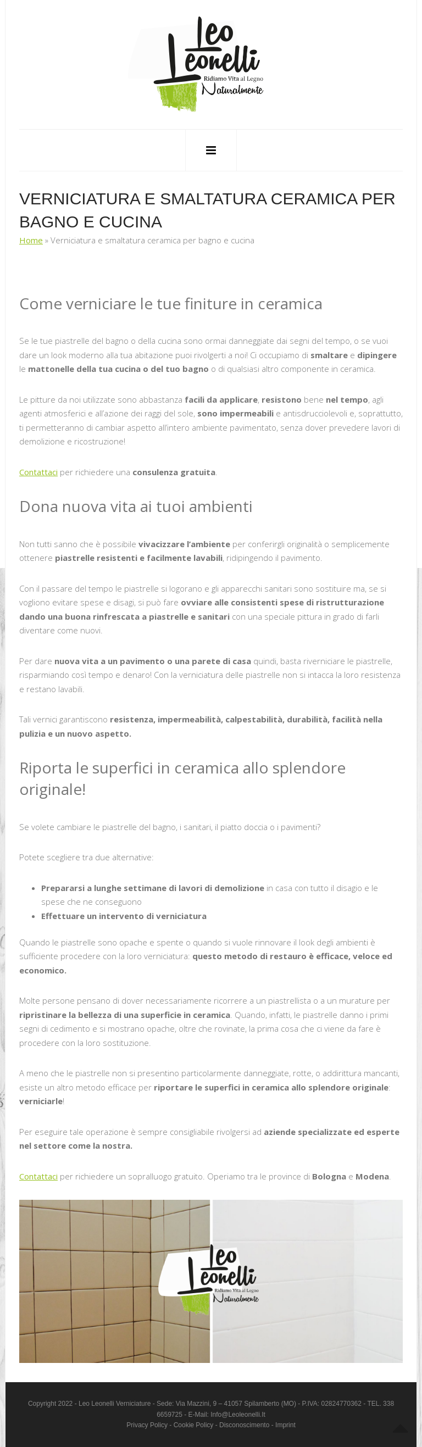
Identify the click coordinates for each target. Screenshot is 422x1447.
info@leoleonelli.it (237, 1414)
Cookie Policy (194, 1425)
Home (31, 240)
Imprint (285, 1425)
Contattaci (38, 471)
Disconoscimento (244, 1425)
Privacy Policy (147, 1425)
